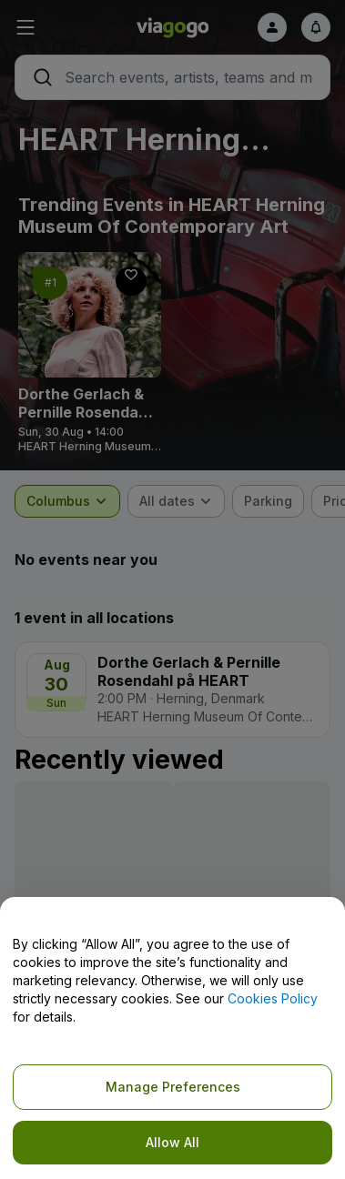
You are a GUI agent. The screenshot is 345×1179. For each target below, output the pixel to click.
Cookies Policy (273, 998)
